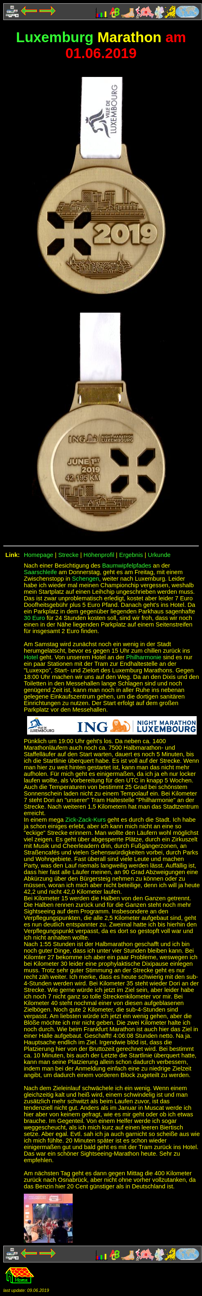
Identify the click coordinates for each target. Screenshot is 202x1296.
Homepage (38, 555)
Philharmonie (143, 657)
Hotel (31, 657)
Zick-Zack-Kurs (86, 819)
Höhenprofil (98, 555)
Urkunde (159, 555)
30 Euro (34, 618)
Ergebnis (131, 555)
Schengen (85, 578)
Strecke (68, 555)
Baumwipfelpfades (127, 565)
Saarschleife (40, 572)
